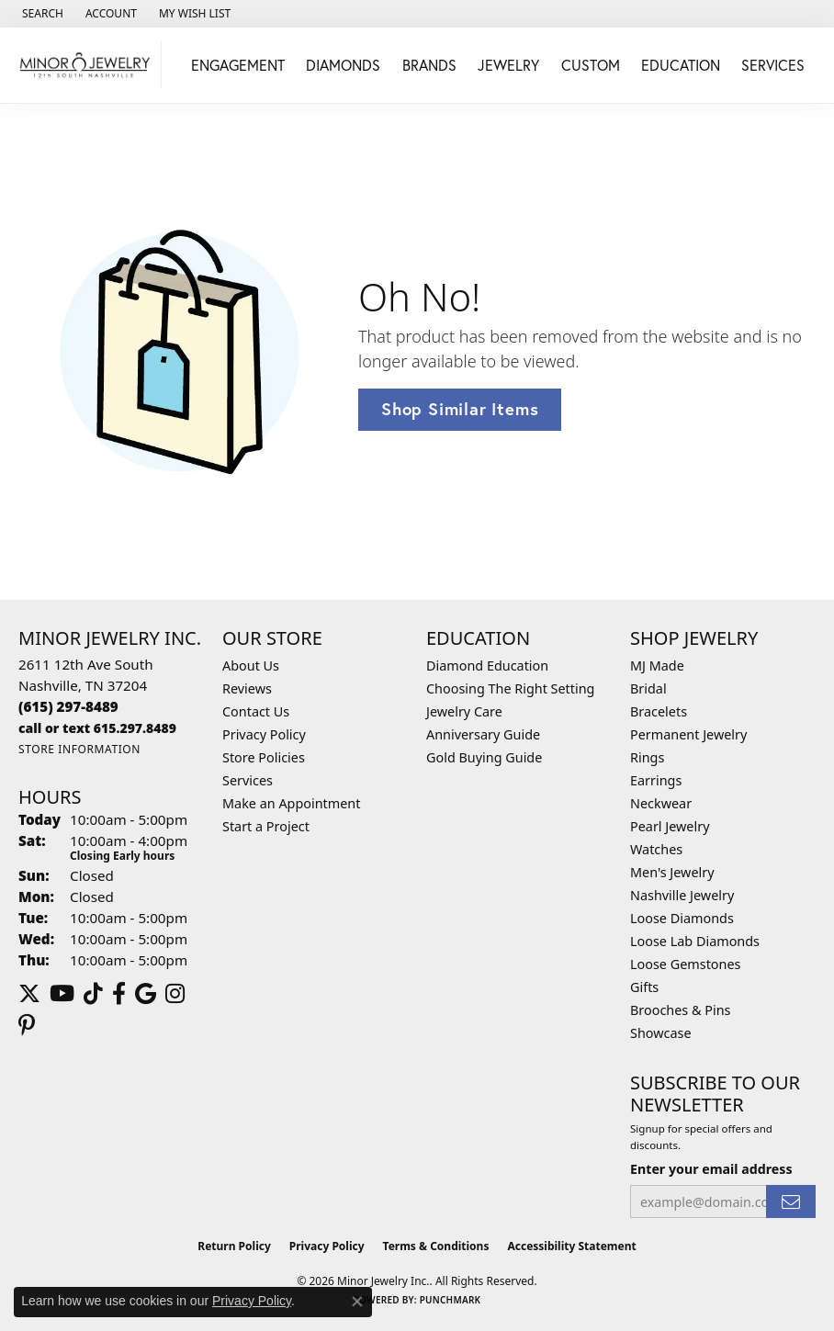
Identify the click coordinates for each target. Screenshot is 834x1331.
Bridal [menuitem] (648, 688)
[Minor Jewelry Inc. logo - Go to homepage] (85, 65)
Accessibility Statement (571, 1246)
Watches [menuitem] (656, 849)
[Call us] (97, 728)
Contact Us (255, 711)
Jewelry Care (464, 711)
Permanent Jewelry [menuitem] (688, 734)
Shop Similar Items (459, 409)
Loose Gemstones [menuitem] (685, 964)
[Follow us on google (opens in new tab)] (145, 994)
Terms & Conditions (436, 1246)
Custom (590, 64)
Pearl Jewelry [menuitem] (669, 826)
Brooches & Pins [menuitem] (680, 1010)
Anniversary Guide (483, 734)
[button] (40, 14)
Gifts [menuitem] (644, 987)
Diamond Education (487, 665)
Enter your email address (711, 1169)
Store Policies (263, 757)
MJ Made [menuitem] (657, 665)
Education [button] (680, 64)
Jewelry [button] (508, 64)
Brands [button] (429, 64)
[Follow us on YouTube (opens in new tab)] (62, 994)
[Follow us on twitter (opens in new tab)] (29, 994)
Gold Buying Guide (484, 757)
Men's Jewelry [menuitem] (672, 872)
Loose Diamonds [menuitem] (682, 918)
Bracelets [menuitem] (658, 711)
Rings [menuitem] (647, 757)
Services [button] (773, 64)
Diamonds (343, 64)
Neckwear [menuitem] (661, 803)
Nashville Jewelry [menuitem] (682, 895)
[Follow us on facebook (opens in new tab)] (119, 994)
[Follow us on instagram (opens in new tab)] (175, 994)
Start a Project (266, 826)
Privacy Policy (264, 734)
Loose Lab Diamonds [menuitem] (695, 941)
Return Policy (234, 1246)
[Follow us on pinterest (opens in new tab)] (26, 1025)
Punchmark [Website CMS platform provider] (450, 1299)
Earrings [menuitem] (656, 780)
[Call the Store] (68, 706)
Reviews (247, 688)
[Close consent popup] (357, 1301)
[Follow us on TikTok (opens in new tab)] (93, 994)
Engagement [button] (238, 64)
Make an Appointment (291, 803)
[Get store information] (79, 749)
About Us (250, 665)
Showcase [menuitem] (661, 1033)
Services (247, 780)
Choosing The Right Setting (510, 688)
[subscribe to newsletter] (791, 1202)
